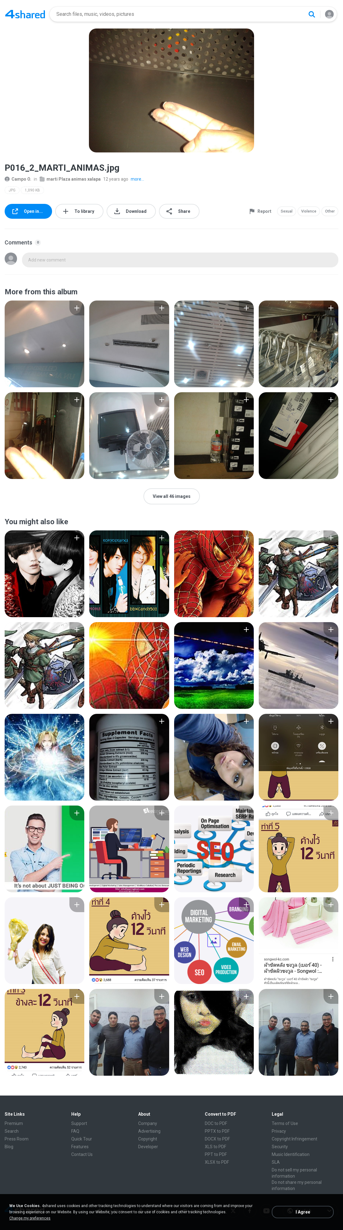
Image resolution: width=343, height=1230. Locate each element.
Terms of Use (285, 1123)
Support (79, 1123)
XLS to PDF (215, 1146)
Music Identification (291, 1154)
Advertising (149, 1131)
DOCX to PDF (217, 1138)
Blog (9, 1146)
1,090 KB (32, 190)
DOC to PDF (216, 1123)
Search (12, 1131)
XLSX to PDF (217, 1162)
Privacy (279, 1131)
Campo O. (18, 179)
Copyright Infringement (294, 1138)
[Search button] (311, 14)
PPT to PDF (216, 1154)
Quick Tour (81, 1138)
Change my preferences (30, 1218)
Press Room (17, 1138)
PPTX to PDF (217, 1131)
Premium (14, 1123)
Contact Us (82, 1154)
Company (147, 1123)
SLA (276, 1162)
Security (280, 1146)
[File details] (44, 344)
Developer (148, 1146)
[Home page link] (25, 14)
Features (80, 1146)
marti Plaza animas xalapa (70, 179)
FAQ (75, 1131)
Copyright (147, 1138)
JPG (12, 190)
